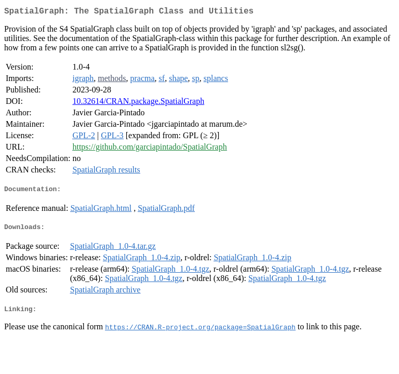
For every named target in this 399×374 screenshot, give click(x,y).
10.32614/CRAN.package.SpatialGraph (138, 103)
